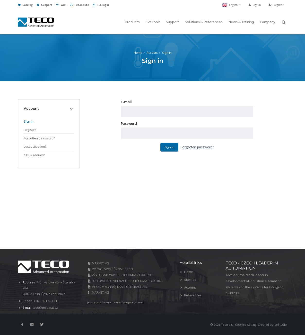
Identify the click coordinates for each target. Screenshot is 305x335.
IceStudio (280, 324)
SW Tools (153, 22)
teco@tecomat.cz (45, 307)
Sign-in (167, 52)
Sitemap (190, 279)
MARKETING (100, 263)
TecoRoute (79, 5)
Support (44, 5)
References (192, 295)
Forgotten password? (197, 147)
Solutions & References (204, 22)
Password (129, 123)
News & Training (241, 22)
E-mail (126, 102)
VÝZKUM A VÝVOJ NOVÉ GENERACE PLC (120, 286)
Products (132, 22)
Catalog (25, 5)
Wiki (61, 5)
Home (138, 52)
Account (152, 52)
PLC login (101, 5)
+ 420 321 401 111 (46, 301)
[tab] (49, 108)
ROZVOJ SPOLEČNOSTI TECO (112, 269)
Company (267, 22)
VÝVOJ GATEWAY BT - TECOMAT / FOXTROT (122, 275)
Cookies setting (245, 324)
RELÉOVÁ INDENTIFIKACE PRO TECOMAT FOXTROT (127, 281)
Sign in (169, 147)
